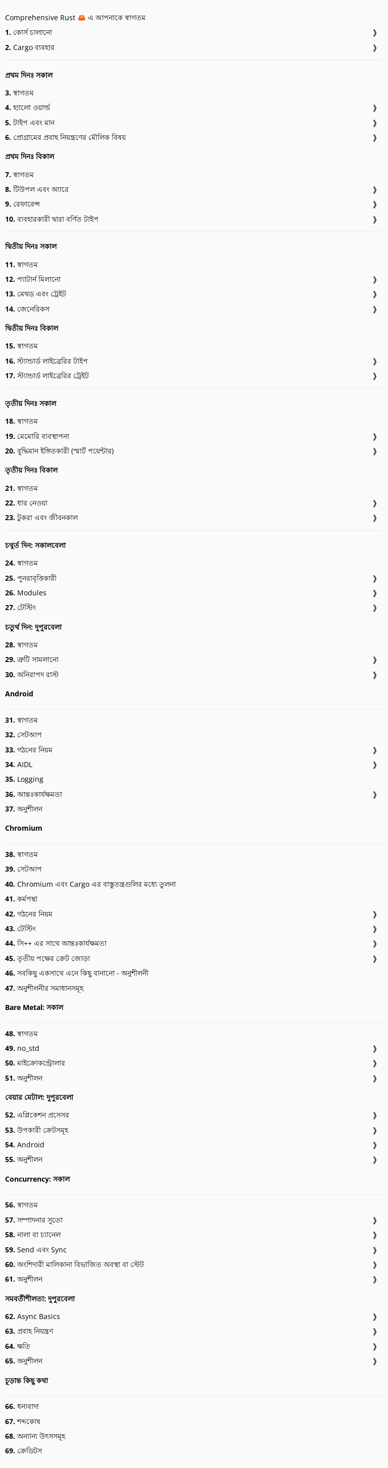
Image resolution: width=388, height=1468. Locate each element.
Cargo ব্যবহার (30, 47)
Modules (25, 592)
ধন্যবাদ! (22, 1406)
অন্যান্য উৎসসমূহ (35, 1436)
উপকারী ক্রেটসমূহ (36, 1130)
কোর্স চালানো (28, 32)
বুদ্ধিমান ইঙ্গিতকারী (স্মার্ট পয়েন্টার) (59, 450)
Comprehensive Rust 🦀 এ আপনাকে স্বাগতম (75, 17)
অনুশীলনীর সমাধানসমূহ (44, 988)
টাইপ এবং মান (30, 122)
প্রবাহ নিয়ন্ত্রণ (29, 1331)
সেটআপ (23, 734)
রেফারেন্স (22, 204)
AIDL (18, 764)
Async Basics (32, 1316)
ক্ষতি (17, 1346)
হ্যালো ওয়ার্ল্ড (27, 107)
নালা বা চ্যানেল (33, 1234)
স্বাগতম (19, 92)
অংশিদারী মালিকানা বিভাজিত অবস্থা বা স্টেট (74, 1264)
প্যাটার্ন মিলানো (33, 279)
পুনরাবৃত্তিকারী (31, 578)
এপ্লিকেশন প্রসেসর (37, 1115)
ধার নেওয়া (26, 503)
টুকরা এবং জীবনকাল (41, 517)
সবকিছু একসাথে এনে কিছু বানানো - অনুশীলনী (77, 973)
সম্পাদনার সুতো (34, 1220)
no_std (22, 1048)
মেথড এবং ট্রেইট (35, 293)
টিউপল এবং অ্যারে (37, 189)
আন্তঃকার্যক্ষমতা (33, 794)
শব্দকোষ (22, 1421)
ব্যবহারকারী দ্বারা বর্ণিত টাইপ (52, 219)
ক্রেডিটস (23, 1450)
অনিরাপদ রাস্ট (32, 674)
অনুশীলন (23, 809)
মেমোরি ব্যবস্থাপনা (37, 436)
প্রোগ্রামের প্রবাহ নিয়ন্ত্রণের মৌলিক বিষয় (65, 137)
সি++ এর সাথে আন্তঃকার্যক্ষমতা (56, 943)
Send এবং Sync (36, 1249)
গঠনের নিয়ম (29, 749)
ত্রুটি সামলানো (32, 659)
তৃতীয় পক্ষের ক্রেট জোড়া (47, 958)
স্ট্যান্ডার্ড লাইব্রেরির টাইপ (46, 361)
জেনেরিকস (27, 309)
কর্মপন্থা (21, 898)
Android (24, 1144)
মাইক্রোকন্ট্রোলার (35, 1063)
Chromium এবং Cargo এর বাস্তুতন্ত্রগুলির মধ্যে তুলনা (90, 884)
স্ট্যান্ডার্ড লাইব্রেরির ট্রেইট (47, 375)
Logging (24, 779)
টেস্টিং (20, 607)
